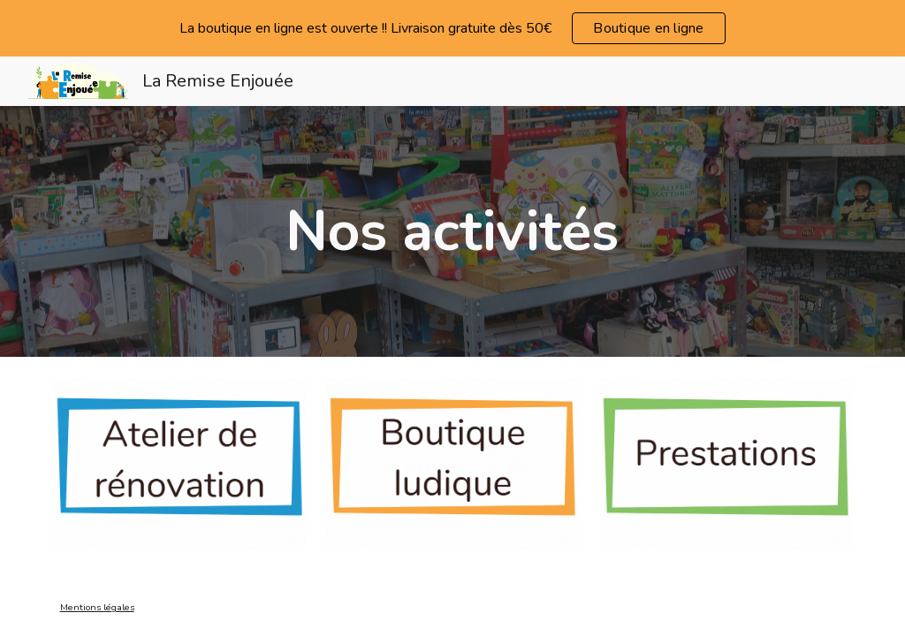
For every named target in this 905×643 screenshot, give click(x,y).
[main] (452, 231)
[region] (452, 28)
